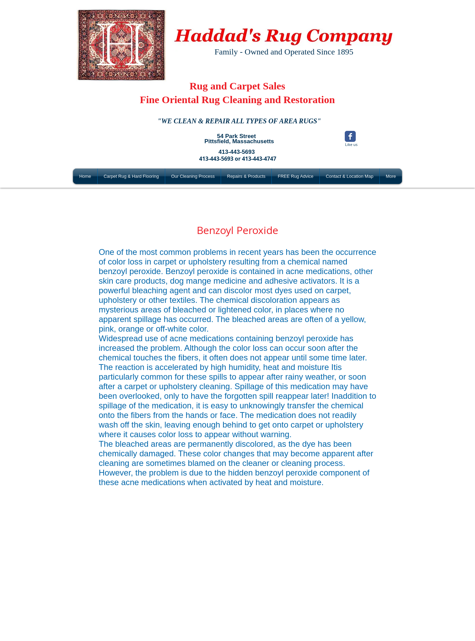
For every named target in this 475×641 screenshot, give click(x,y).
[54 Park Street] (236, 136)
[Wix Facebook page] (350, 136)
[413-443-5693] (236, 152)
